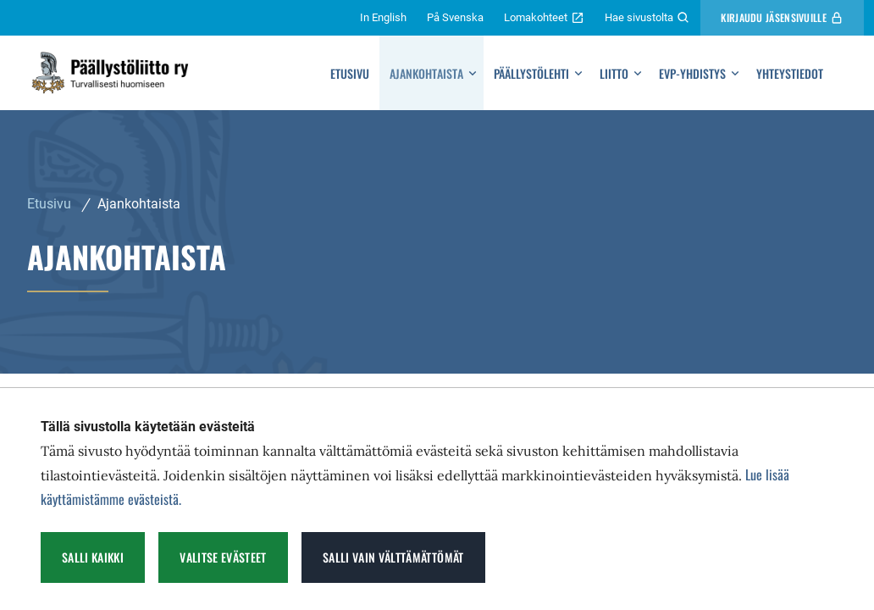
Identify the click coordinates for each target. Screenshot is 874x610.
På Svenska (455, 17)
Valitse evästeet (223, 557)
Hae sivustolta (647, 18)
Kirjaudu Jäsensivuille (782, 17)
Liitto (614, 73)
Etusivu (349, 73)
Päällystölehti (531, 73)
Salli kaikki (93, 557)
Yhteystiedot (789, 73)
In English (383, 17)
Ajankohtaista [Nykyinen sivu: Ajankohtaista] (138, 204)
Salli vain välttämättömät (393, 557)
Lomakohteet (544, 18)
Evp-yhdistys (692, 73)
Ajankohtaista (426, 73)
